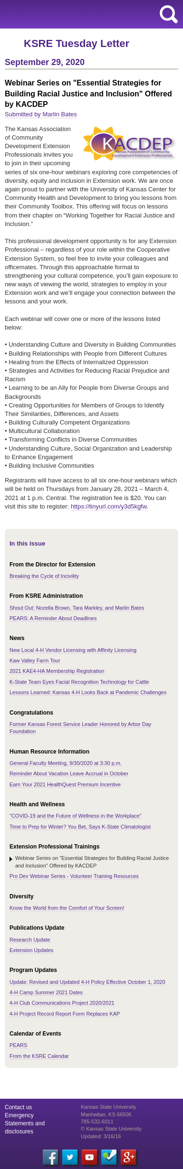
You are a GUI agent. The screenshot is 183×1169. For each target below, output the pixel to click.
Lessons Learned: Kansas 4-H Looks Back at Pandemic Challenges (88, 692)
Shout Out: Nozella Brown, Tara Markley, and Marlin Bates (77, 608)
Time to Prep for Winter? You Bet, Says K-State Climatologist (80, 827)
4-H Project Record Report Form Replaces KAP (65, 1014)
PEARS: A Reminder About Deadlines (53, 618)
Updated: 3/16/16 (101, 1136)
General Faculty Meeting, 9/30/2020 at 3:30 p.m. (66, 763)
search (168, 14)
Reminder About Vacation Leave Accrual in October (69, 773)
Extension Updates (31, 950)
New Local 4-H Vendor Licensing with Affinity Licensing (73, 650)
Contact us (18, 1107)
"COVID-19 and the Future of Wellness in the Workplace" (76, 816)
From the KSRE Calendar (39, 1056)
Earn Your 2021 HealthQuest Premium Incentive (65, 784)
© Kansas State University (111, 1128)
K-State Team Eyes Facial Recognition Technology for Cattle (79, 682)
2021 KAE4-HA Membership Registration (57, 671)
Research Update (30, 940)
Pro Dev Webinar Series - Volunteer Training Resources (74, 876)
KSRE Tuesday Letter (76, 43)
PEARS (18, 1045)
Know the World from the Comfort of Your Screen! (67, 908)
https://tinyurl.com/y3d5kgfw (109, 506)
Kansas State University (86, 14)
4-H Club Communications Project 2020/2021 (62, 1003)
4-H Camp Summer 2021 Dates (46, 992)
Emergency (19, 1115)
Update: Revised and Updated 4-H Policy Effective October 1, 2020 (87, 982)
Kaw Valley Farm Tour (35, 660)
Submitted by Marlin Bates (41, 114)
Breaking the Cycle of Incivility (44, 576)
